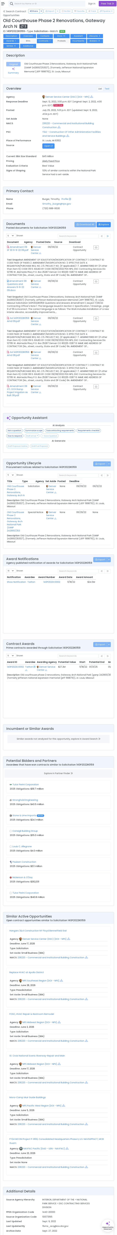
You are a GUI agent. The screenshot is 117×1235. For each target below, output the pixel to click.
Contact (17, 1230)
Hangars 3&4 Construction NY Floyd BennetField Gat (38, 913)
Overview (28, 36)
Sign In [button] (91, 3)
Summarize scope (33, 424)
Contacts (44, 36)
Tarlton (34, 564)
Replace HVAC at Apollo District (26, 955)
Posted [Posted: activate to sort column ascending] (90, 475)
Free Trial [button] (107, 3)
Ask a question (14, 424)
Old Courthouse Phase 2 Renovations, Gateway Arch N (23, 482)
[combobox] (54, 4)
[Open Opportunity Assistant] (107, 1225)
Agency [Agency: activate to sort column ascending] (47, 242)
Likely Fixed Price (51, 161)
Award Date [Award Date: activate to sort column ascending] (75, 560)
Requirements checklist (88, 424)
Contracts (45, 41)
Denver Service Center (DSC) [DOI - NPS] (67, 96)
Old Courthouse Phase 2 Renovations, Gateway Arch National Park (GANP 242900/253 (24, 506)
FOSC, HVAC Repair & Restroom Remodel (31, 997)
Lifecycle (95, 36)
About (7, 1230)
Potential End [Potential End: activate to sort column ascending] (96, 645)
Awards (11, 41)
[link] (108, 236)
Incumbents (78, 41)
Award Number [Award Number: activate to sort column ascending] (53, 560)
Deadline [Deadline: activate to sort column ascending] (103, 475)
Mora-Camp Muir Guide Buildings (27, 1080)
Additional (28, 46)
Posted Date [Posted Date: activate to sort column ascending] (69, 242)
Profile (66, 199)
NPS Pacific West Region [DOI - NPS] (42, 1088)
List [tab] (100, 88)
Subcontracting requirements (60, 424)
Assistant (78, 36)
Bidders (95, 41)
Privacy (36, 1230)
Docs (61, 36)
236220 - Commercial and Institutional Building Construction (51, 940)
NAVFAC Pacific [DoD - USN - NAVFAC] (44, 1131)
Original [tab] (13, 64)
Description (11, 36)
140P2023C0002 (53, 564)
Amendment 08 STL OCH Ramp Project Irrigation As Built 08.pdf (23, 386)
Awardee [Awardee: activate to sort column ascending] (35, 560)
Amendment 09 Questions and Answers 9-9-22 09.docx (22, 282)
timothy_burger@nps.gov (56, 203)
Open (48, 145)
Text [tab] (107, 88)
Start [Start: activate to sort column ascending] (82, 645)
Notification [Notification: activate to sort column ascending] (14, 560)
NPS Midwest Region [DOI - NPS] (40, 1005)
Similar (11, 46)
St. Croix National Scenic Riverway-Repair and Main (37, 1038)
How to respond (15, 429)
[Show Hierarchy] (91, 96)
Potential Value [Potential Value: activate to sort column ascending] (67, 645)
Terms (26, 1230)
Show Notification (16, 564)
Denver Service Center (51, 248)
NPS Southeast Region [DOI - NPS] (41, 963)
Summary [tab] (13, 70)
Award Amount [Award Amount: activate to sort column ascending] (96, 560)
